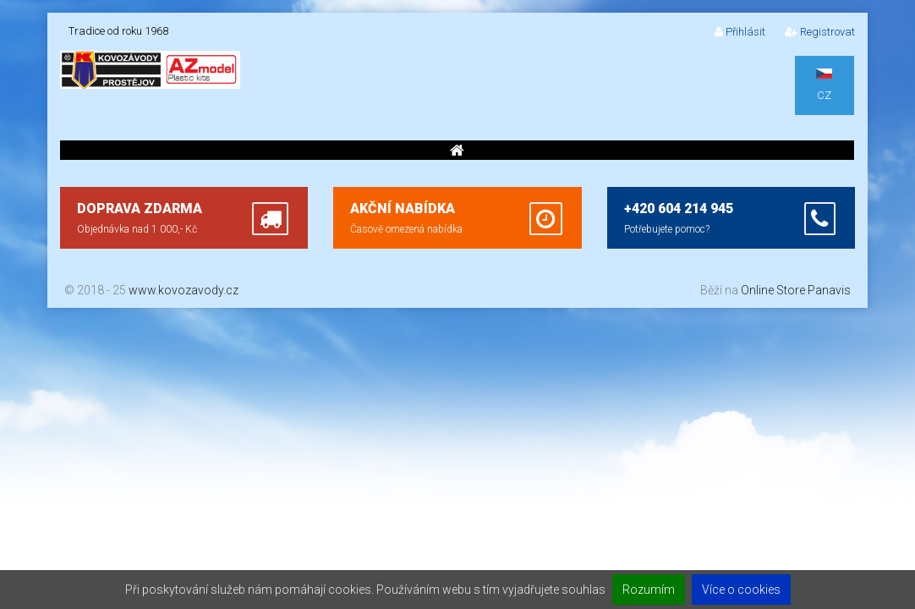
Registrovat (820, 31)
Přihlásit (740, 31)
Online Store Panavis (796, 290)
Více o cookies (741, 589)
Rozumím (648, 589)
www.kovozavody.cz (183, 290)
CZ (824, 85)
